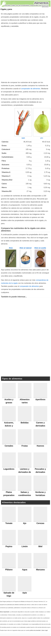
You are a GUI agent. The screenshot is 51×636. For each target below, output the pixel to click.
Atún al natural (25, 248)
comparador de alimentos (30, 89)
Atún (11, 248)
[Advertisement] (24, 54)
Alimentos (41, 3)
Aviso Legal (45, 630)
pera (41, 138)
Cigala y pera (6, 9)
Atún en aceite (40, 248)
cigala (23, 138)
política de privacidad (35, 630)
